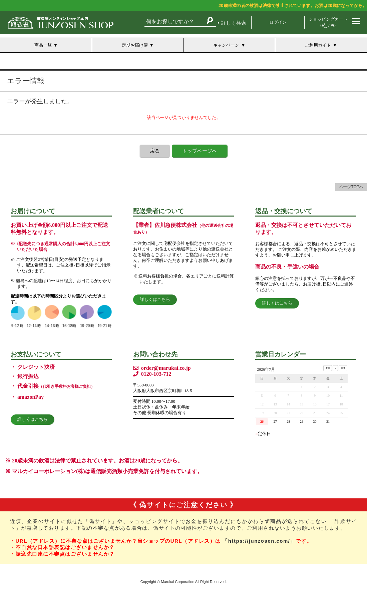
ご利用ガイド (318, 45)
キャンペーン (226, 45)
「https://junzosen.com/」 (259, 541)
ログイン (278, 22)
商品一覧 (43, 45)
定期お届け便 (135, 45)
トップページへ (199, 151)
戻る (155, 151)
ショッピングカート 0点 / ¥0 (328, 22)
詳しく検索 (233, 23)
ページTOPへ (351, 187)
